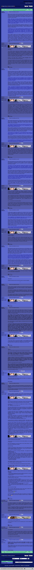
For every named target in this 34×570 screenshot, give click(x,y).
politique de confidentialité (25, 565)
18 (6, 10)
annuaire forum (17, 565)
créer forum (6, 565)
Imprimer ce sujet (4, 562)
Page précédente (27, 10)
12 (19, 9)
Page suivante (31, 10)
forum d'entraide (11, 565)
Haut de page (3, 552)
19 (8, 10)
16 (24, 9)
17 (5, 10)
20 (9, 10)
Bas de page (3, 10)
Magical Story (4, 6)
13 (20, 9)
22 (12, 10)
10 (16, 9)
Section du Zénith (11, 6)
